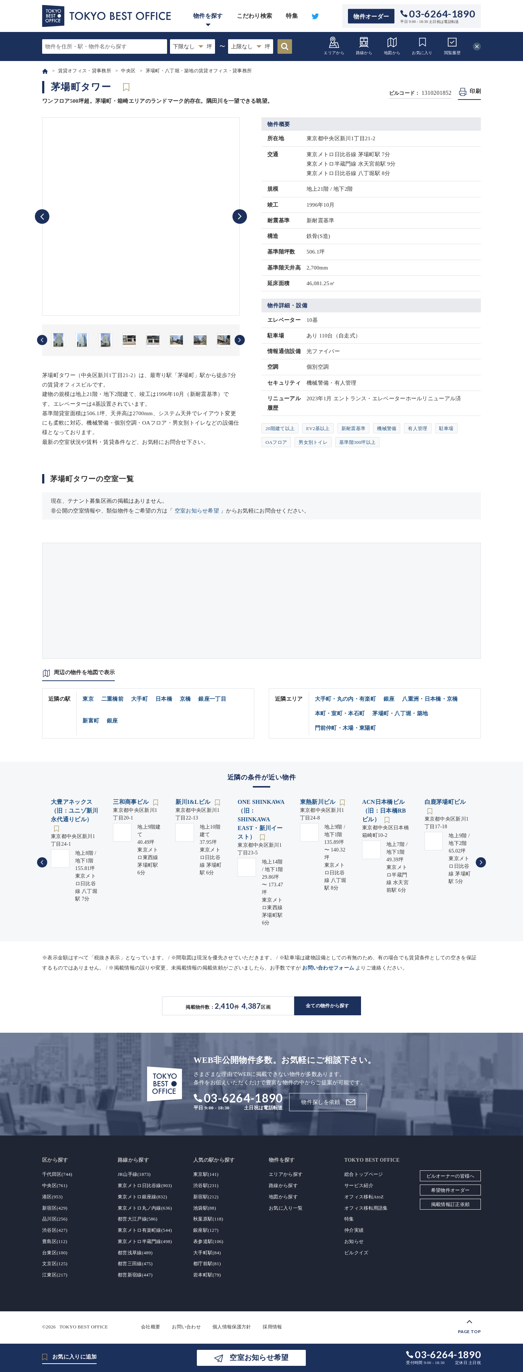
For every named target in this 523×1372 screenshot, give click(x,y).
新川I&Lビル (193, 802)
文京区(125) (55, 1263)
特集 (292, 16)
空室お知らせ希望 (197, 511)
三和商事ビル (131, 802)
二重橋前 (112, 699)
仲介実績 (354, 1230)
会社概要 (150, 1326)
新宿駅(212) (206, 1196)
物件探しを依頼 (320, 1102)
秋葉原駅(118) (208, 1219)
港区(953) (52, 1196)
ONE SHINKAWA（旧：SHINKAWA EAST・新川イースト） (261, 819)
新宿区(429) (55, 1208)
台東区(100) (55, 1252)
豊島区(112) (54, 1241)
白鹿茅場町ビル (445, 802)
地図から (392, 45)
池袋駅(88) (204, 1208)
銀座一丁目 (212, 699)
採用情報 (272, 1326)
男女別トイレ (313, 442)
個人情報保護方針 (231, 1326)
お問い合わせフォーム (328, 968)
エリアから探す (286, 1174)
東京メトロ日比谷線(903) (145, 1185)
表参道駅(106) (208, 1241)
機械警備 (386, 428)
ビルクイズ (356, 1252)
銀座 (112, 721)
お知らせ (354, 1241)
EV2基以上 (318, 428)
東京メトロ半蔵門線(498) (145, 1241)
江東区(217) (55, 1275)
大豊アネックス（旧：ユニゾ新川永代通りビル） (74, 810)
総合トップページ (363, 1174)
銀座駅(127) (206, 1230)
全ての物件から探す (327, 1005)
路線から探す (283, 1185)
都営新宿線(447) (135, 1275)
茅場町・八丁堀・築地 (400, 713)
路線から (364, 45)
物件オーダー (371, 16)
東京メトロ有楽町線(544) (145, 1230)
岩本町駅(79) (207, 1275)
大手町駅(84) (207, 1252)
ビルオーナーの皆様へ (450, 1176)
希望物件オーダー (450, 1190)
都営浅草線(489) (135, 1252)
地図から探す (283, 1196)
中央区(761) (55, 1185)
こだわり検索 (254, 16)
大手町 (139, 699)
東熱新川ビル (318, 802)
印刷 (475, 91)
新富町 (90, 721)
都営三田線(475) (135, 1263)
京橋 (185, 699)
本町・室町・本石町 (340, 713)
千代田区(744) (57, 1174)
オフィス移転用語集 (366, 1208)
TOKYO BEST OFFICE (84, 1326)
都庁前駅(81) (207, 1263)
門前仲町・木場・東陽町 (345, 728)
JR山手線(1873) (134, 1174)
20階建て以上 (280, 428)
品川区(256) (55, 1219)
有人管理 (417, 428)
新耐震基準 (353, 428)
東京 (88, 699)
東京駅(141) (206, 1174)
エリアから (334, 45)
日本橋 (163, 699)
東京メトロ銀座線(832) (142, 1196)
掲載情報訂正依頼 (450, 1204)
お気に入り (422, 45)
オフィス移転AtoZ (364, 1196)
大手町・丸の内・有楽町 (345, 699)
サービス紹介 (358, 1185)
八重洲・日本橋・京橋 (430, 699)
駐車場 (446, 428)
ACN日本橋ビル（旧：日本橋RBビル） (384, 810)
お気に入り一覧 (286, 1208)
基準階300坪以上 (357, 442)
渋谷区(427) (55, 1230)
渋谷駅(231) (206, 1185)
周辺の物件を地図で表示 (84, 672)
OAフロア (276, 442)
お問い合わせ (186, 1326)
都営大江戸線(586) (137, 1219)
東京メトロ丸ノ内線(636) (145, 1208)
